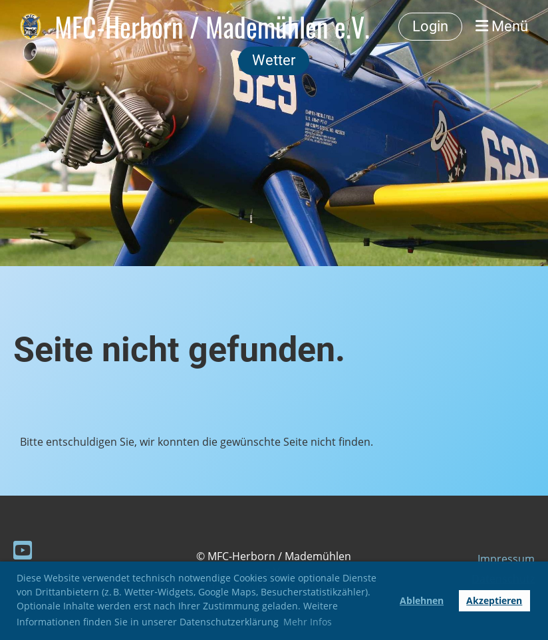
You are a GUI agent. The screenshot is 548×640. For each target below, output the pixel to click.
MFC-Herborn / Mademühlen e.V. (212, 26)
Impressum (506, 559)
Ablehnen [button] (422, 600)
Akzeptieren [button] (494, 600)
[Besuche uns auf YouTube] (22, 550)
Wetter (273, 60)
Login (430, 26)
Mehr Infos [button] (307, 621)
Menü (502, 26)
